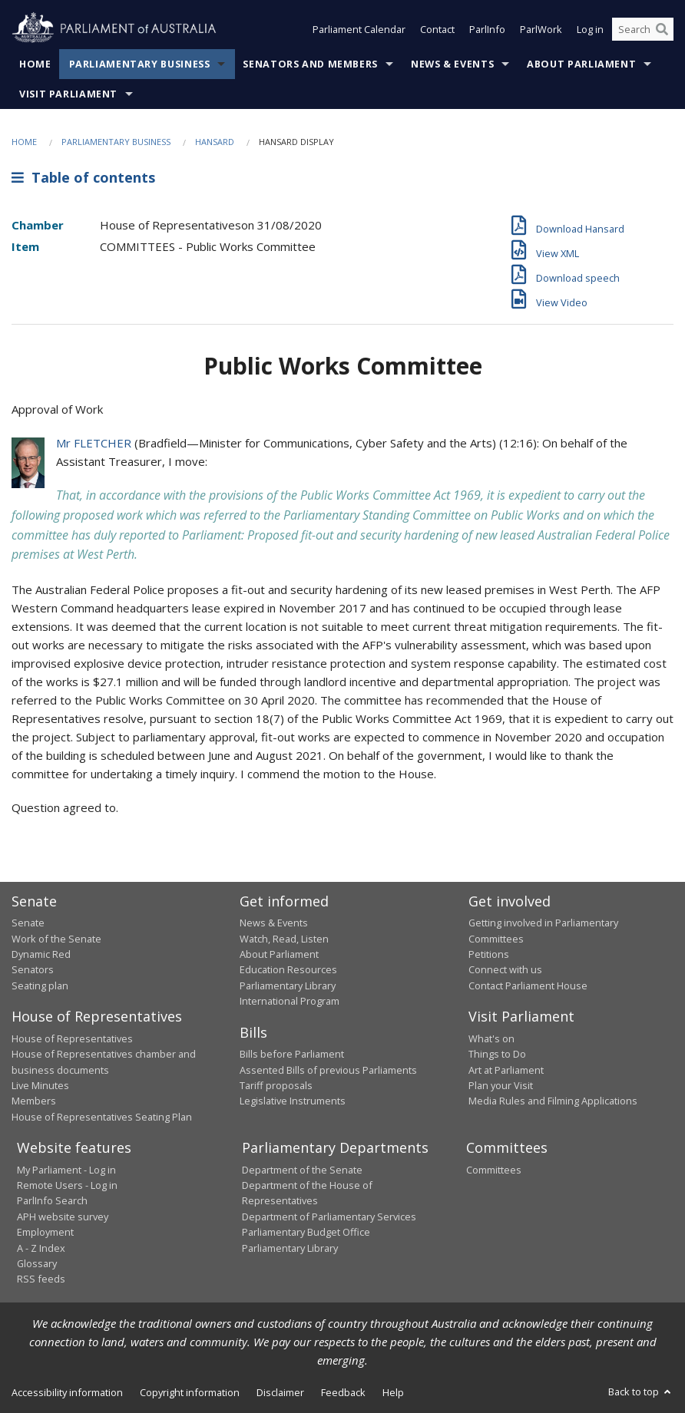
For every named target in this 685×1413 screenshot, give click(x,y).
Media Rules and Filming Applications (552, 1101)
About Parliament (581, 64)
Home (35, 64)
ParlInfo (487, 29)
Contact (437, 29)
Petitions (488, 954)
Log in (590, 29)
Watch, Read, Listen (284, 939)
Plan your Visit (500, 1085)
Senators (33, 969)
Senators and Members (310, 64)
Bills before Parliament (292, 1054)
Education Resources (288, 969)
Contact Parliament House (527, 985)
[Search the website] (642, 29)
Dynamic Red (41, 954)
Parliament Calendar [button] (359, 29)
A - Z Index (41, 1248)
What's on (491, 1038)
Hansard (214, 141)
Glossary (37, 1263)
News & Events (452, 64)
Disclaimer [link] (280, 1392)
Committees (493, 1170)
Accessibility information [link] (67, 1392)
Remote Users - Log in (67, 1185)
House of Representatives (72, 1038)
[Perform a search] (661, 29)
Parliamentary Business (139, 64)
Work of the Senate (56, 939)
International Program (289, 1001)
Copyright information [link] (190, 1392)
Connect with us (505, 969)
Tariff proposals (276, 1085)
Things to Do (497, 1054)
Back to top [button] (640, 1391)
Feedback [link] (343, 1392)
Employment (45, 1232)
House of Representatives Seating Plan (102, 1117)
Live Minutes (40, 1085)
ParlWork (541, 29)
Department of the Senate (302, 1170)
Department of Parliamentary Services (329, 1216)
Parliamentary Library (288, 985)
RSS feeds (41, 1279)
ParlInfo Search (52, 1200)
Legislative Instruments (293, 1101)
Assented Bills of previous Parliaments (328, 1070)
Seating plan (40, 985)
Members (34, 1101)
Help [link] (393, 1392)
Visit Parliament (68, 94)
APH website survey (62, 1216)
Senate (28, 922)
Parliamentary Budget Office (306, 1232)
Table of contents (83, 177)
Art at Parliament (506, 1070)
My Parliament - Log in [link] (66, 1170)
